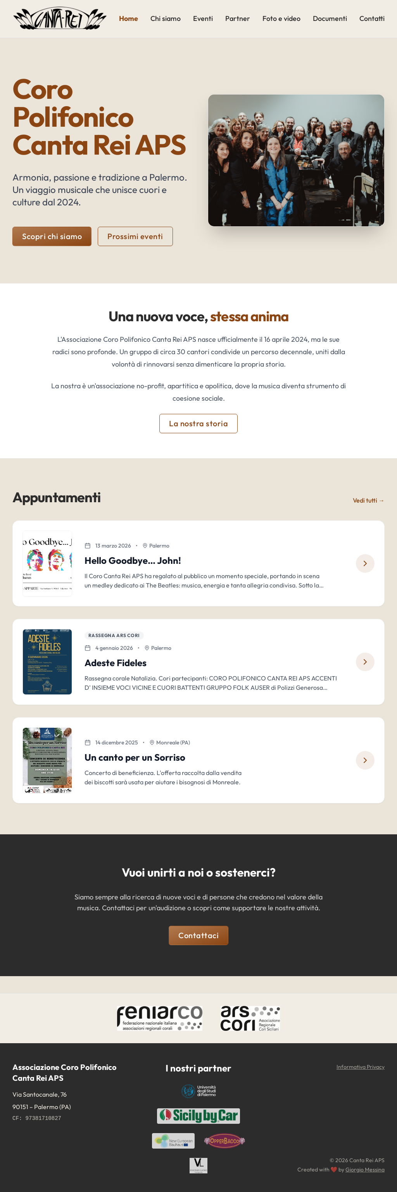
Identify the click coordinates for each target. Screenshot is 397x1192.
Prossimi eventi (135, 236)
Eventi (203, 18)
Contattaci (198, 952)
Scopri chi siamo (52, 236)
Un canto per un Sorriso (137, 771)
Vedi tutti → (369, 500)
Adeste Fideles (118, 671)
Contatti (372, 18)
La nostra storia (198, 423)
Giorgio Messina (365, 1169)
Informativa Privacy (361, 1066)
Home (128, 18)
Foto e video (281, 18)
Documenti (330, 18)
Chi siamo (165, 18)
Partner (237, 18)
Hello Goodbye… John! (135, 563)
